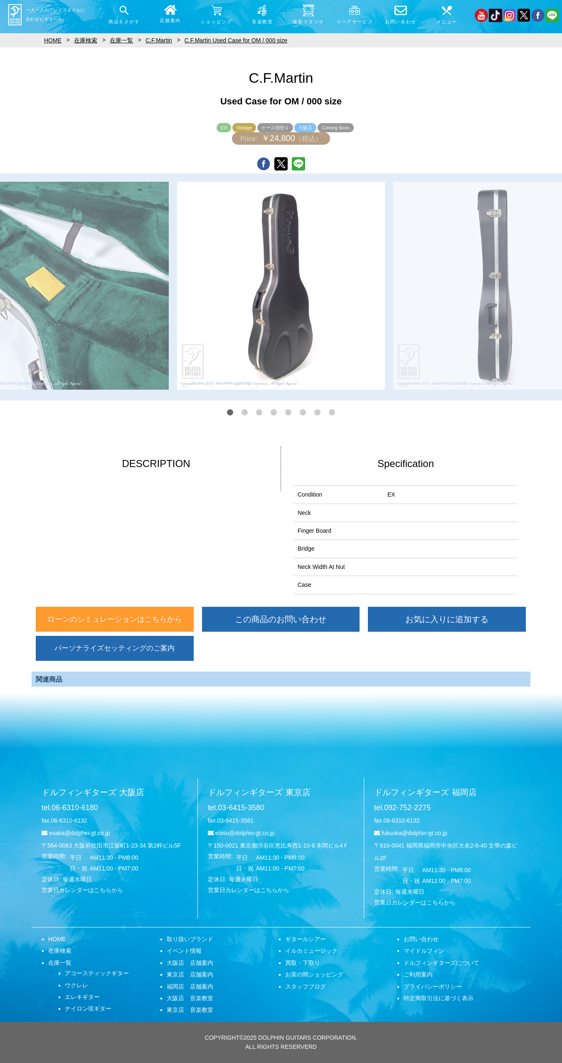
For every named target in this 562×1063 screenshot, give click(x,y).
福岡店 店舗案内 (190, 986)
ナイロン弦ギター (88, 1008)
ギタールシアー (305, 939)
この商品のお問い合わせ (280, 619)
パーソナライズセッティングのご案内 (114, 648)
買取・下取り (302, 962)
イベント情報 (184, 950)
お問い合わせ (421, 939)
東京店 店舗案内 (190, 974)
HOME (57, 939)
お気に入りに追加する (446, 619)
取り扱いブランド (190, 939)
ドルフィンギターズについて (441, 962)
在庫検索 (59, 950)
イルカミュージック (311, 950)
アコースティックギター (97, 973)
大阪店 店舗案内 (190, 962)
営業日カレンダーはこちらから (82, 890)
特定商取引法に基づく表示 (438, 998)
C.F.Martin (158, 40)
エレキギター (82, 997)
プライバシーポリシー (433, 986)
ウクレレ (76, 985)
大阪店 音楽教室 (190, 998)
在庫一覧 (59, 962)
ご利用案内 (418, 974)
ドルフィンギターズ (93, 792)
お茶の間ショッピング (314, 974)
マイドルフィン (424, 950)
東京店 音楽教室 (190, 1009)
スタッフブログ (305, 986)
